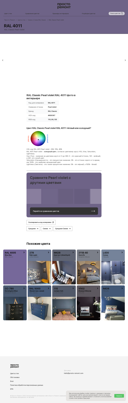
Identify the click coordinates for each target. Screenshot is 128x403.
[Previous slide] (2, 60)
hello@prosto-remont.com (73, 373)
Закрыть (119, 396)
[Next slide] (125, 60)
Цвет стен (8, 13)
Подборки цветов (88, 13)
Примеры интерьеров (60, 13)
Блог (12, 381)
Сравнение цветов (32, 13)
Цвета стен (14, 373)
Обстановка (14, 377)
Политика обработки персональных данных (26, 385)
